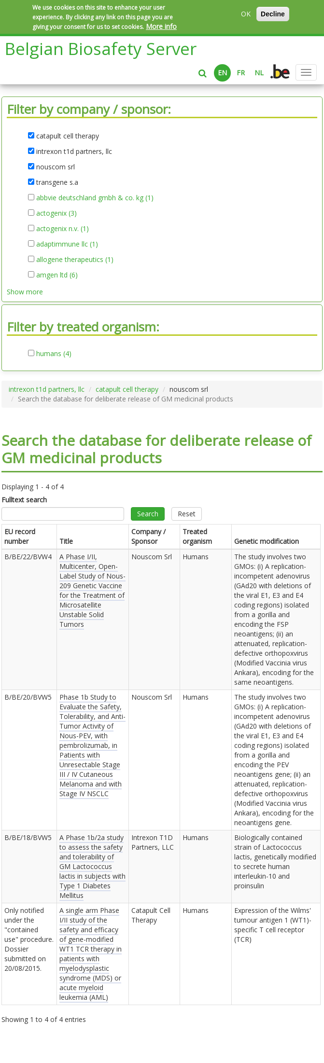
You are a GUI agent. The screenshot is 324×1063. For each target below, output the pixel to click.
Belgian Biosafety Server (101, 48)
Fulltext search (24, 499)
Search (147, 513)
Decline (273, 14)
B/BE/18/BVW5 (28, 837)
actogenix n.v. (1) (62, 229)
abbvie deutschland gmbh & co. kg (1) (95, 198)
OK (246, 13)
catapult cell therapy (127, 389)
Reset (187, 513)
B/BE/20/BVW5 (28, 697)
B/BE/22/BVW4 (28, 556)
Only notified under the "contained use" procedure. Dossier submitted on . (29, 939)
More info (161, 26)
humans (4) (53, 354)
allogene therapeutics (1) (74, 259)
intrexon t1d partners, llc (47, 389)
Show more (25, 291)
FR (241, 72)
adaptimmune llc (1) (67, 244)
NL (259, 72)
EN (222, 72)
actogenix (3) (56, 213)
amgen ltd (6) (57, 275)
